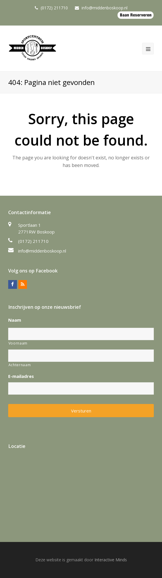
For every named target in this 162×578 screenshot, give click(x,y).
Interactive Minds (110, 559)
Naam (14, 320)
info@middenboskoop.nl (42, 251)
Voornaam (17, 343)
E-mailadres (21, 376)
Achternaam (19, 364)
